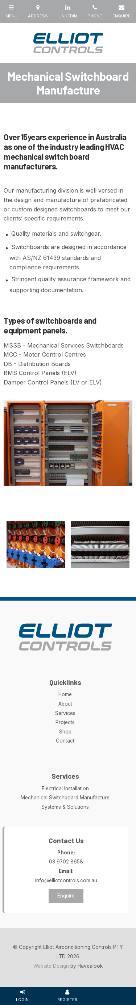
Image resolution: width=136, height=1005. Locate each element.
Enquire (66, 896)
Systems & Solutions (65, 807)
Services (65, 713)
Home (65, 694)
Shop (65, 732)
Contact (65, 741)
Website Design (51, 966)
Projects (65, 722)
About (65, 704)
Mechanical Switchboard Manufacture (65, 797)
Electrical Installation (65, 788)
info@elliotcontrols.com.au (66, 875)
